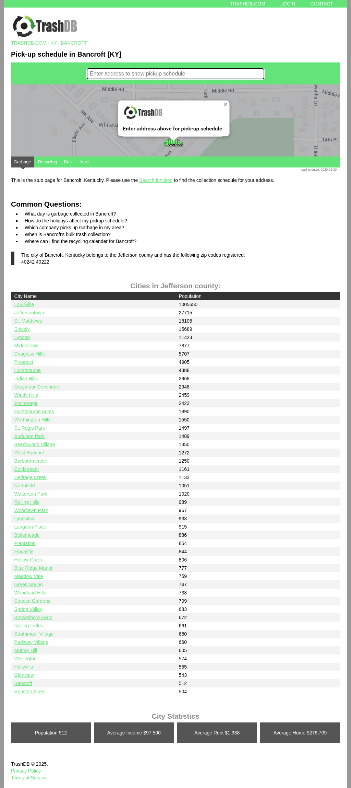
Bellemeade (27, 535)
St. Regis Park (29, 428)
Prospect (23, 362)
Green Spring (28, 584)
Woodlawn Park (31, 510)
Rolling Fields (28, 625)
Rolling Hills (26, 502)
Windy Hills (26, 395)
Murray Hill (25, 650)
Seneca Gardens (32, 601)
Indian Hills (26, 378)
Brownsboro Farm (33, 617)
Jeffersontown (29, 312)
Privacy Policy (26, 771)
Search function (155, 180)
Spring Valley (28, 609)
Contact (321, 4)
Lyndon (22, 337)
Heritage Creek (30, 477)
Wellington (25, 658)
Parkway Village (31, 642)
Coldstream (26, 469)
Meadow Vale (28, 576)
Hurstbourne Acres (34, 411)
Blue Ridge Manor (33, 568)
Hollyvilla (23, 667)
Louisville (24, 304)
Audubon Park (29, 436)
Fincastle (24, 551)
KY (53, 43)
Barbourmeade (30, 461)
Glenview (24, 675)
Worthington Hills (32, 419)
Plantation (25, 543)
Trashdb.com (247, 4)
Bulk (68, 161)
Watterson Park (30, 494)
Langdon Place (30, 527)
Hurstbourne (27, 370)
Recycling (47, 161)
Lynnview (24, 518)
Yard (84, 161)
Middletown (26, 345)
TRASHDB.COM (28, 43)
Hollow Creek (28, 560)
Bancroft (74, 43)
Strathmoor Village (34, 634)
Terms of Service (29, 777)
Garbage (22, 163)
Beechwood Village (34, 444)
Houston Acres (30, 691)
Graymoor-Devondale (37, 387)
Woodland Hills (30, 592)
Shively (22, 329)
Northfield (24, 485)
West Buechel (29, 452)
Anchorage (26, 403)
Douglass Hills (29, 354)
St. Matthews (28, 321)
